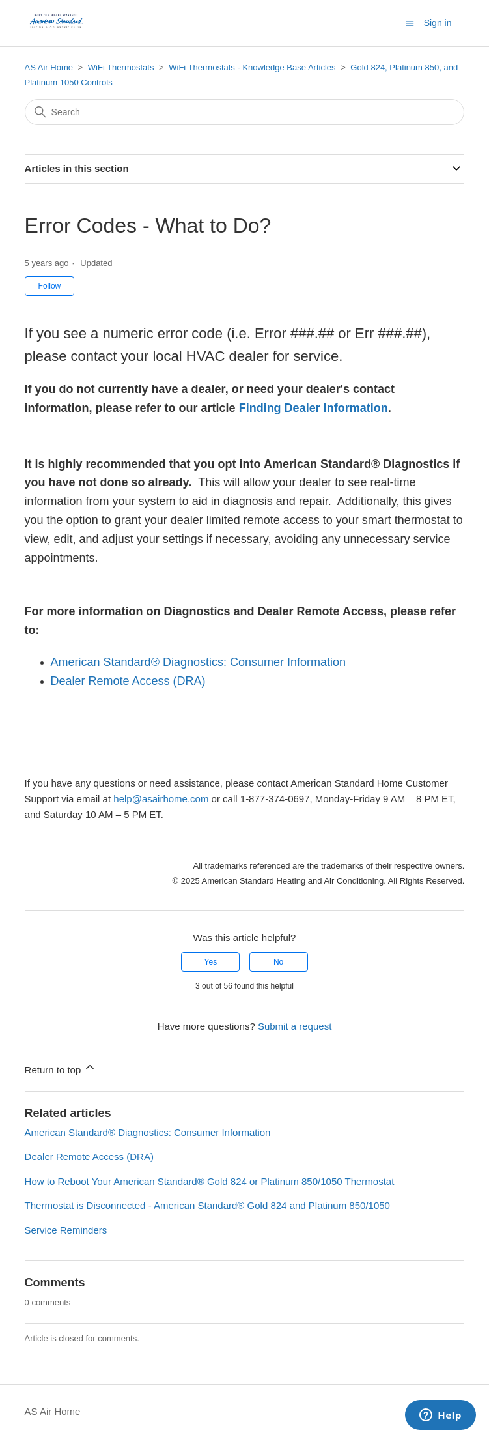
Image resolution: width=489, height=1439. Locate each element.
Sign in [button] (438, 23)
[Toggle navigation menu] (410, 22)
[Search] (245, 112)
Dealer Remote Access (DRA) (128, 681)
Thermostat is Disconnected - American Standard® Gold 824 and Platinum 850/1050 (207, 1205)
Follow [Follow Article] (49, 286)
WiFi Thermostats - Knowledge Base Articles (252, 67)
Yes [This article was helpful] (210, 962)
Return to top (61, 1067)
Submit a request (294, 1026)
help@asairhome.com (160, 798)
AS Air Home (49, 67)
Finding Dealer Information (313, 407)
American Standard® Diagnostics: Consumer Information (198, 662)
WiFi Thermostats (121, 67)
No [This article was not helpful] (278, 962)
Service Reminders (66, 1230)
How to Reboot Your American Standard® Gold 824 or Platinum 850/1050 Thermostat (210, 1181)
